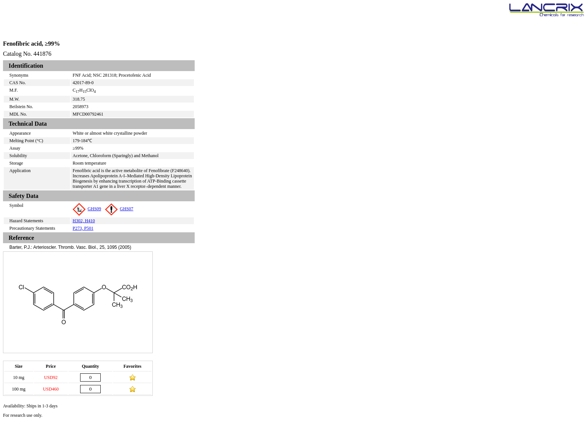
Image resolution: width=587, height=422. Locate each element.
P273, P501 (83, 228)
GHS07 (119, 208)
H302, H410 (84, 220)
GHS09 (87, 208)
